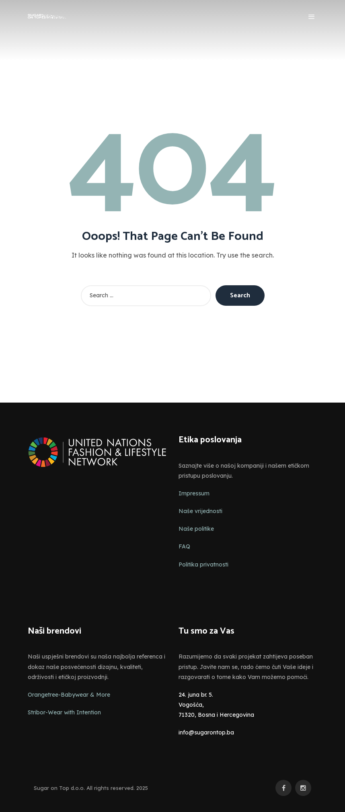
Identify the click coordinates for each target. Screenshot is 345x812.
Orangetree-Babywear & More (69, 694)
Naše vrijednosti (200, 511)
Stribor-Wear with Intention (64, 712)
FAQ (184, 546)
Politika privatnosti (203, 564)
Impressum (194, 493)
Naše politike (196, 528)
